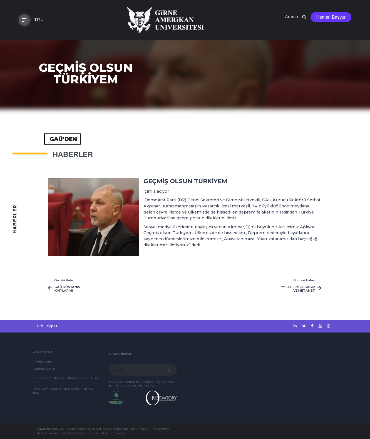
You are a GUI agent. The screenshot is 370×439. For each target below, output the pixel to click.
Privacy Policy (161, 428)
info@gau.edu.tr (43, 361)
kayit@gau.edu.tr (44, 368)
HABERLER (73, 154)
